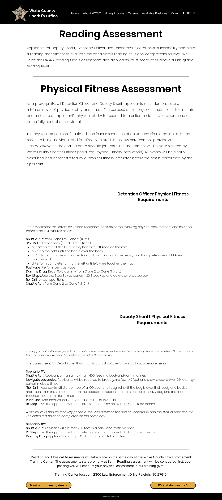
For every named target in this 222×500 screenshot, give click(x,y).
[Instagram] (188, 13)
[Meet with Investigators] (48, 485)
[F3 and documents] (173, 485)
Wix (118, 496)
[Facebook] (183, 13)
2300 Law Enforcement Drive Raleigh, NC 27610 (129, 474)
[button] (174, 13)
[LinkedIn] (194, 13)
